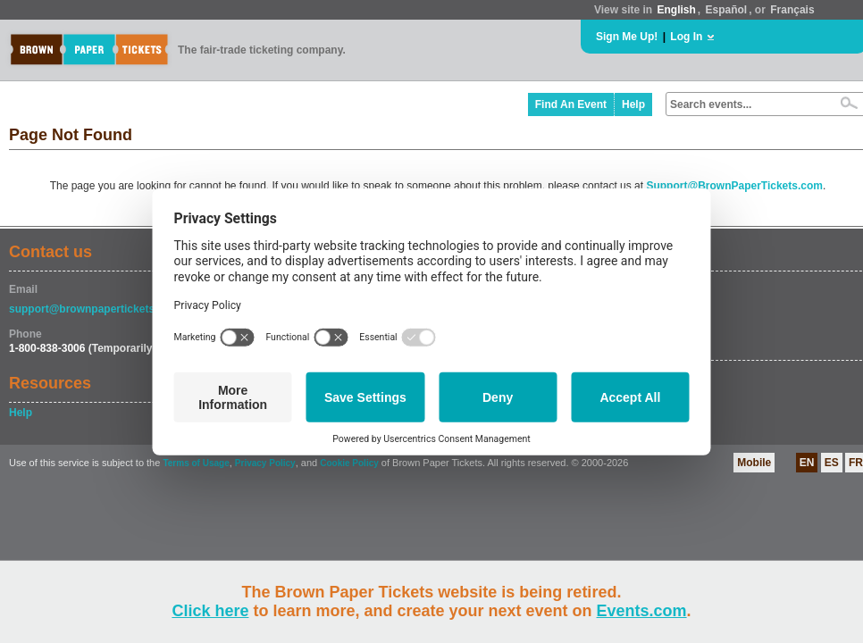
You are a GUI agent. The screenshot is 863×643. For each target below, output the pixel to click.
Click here (210, 611)
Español (727, 10)
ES (832, 462)
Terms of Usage (196, 463)
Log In (686, 36)
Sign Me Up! (627, 36)
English (676, 10)
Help (633, 104)
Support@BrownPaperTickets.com (734, 186)
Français (792, 10)
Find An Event (571, 104)
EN (807, 462)
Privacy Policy (265, 463)
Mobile (754, 462)
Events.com (642, 611)
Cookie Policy (349, 463)
